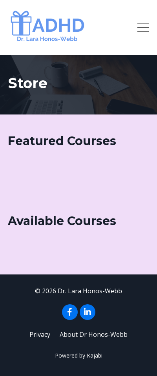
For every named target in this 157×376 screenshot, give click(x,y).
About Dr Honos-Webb (94, 334)
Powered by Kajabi (78, 355)
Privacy (39, 334)
